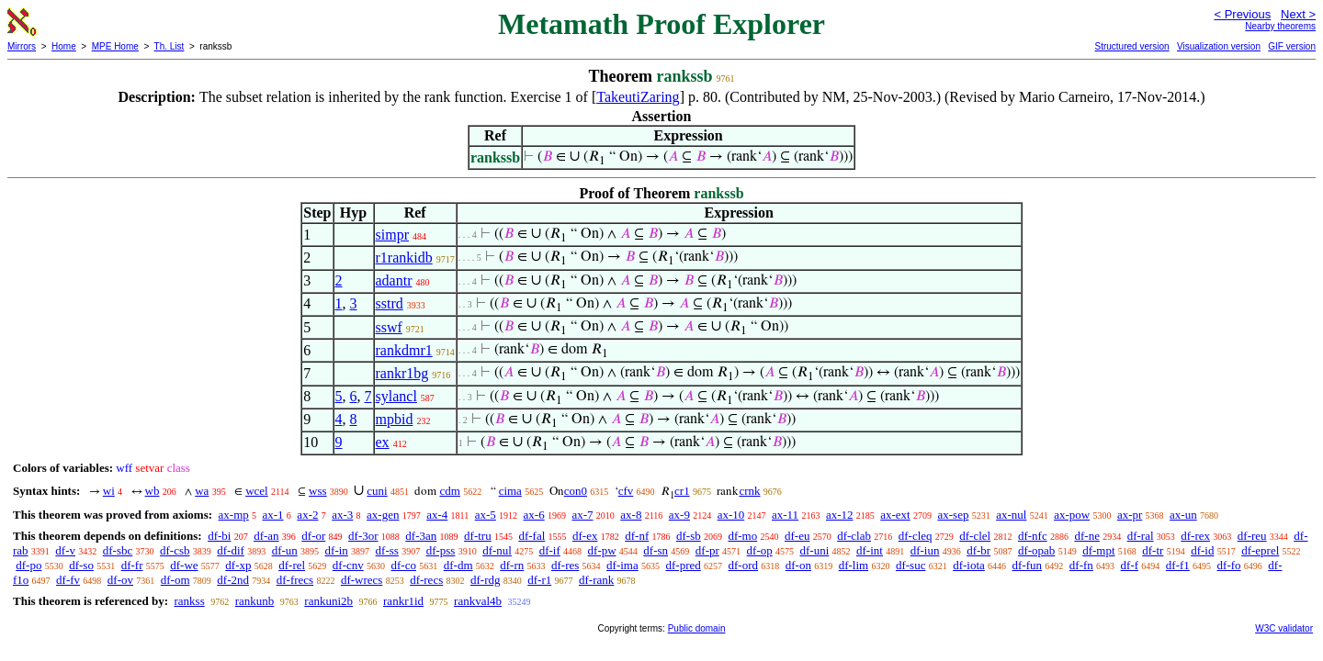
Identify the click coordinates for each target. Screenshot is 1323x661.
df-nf (637, 536)
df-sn (655, 550)
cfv (626, 491)
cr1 (682, 491)
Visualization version (1219, 46)
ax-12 (840, 514)
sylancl (396, 396)
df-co (403, 565)
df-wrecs (361, 580)
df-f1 (1178, 565)
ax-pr (1129, 514)
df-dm (458, 565)
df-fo (1229, 565)
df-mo (742, 536)
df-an (266, 536)
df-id (1202, 550)
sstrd (389, 303)
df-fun (1027, 565)
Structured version (1131, 46)
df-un (285, 550)
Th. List (169, 46)
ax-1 (273, 514)
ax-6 (534, 514)
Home (63, 46)
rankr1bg (402, 373)
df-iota (969, 565)
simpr (392, 234)
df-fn (1081, 565)
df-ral (1140, 536)
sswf (389, 327)
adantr (394, 280)
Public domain (697, 628)
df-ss (387, 550)
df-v (65, 550)
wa (202, 491)
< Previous (1242, 14)
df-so (81, 565)
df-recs (426, 580)
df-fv (68, 580)
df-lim (854, 565)
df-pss (441, 550)
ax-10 (731, 514)
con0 (575, 491)
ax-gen (383, 514)
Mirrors (21, 46)
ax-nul (1011, 514)
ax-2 (307, 514)
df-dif (230, 550)
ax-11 (785, 514)
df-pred (682, 565)
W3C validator (1284, 628)
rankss (189, 601)
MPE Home (115, 46)
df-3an (420, 536)
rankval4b (478, 601)
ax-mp (234, 514)
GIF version (1292, 46)
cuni (377, 491)
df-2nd (233, 580)
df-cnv (348, 565)
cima (510, 491)
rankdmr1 (404, 350)
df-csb (175, 550)
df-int (869, 550)
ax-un (1183, 514)
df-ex (584, 536)
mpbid (394, 419)
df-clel (974, 536)
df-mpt (1098, 550)
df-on (798, 565)
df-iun (925, 550)
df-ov (120, 580)
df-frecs (295, 580)
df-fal (531, 536)
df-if (549, 550)
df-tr (1152, 550)
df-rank (596, 580)
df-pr (707, 550)
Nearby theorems (1280, 26)
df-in (336, 550)
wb (152, 491)
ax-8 (630, 514)
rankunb (255, 601)
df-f (1130, 565)
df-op (760, 550)
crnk (749, 491)
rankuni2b (328, 601)
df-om (175, 580)
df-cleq (916, 536)
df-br (978, 550)
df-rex (1195, 536)
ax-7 (582, 514)
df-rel (291, 565)
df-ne (1086, 536)
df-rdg (485, 580)
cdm (449, 491)
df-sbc (118, 550)
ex (383, 442)
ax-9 (679, 514)
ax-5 (485, 514)
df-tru (478, 536)
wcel (256, 491)
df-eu (797, 536)
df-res (565, 565)
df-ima (622, 565)
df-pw (602, 550)
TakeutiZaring (637, 97)
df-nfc (1032, 536)
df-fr (132, 565)
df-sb (688, 536)
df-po (28, 565)
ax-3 (342, 514)
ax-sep (952, 514)
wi (109, 491)
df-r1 (539, 580)
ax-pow (1072, 514)
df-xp (238, 565)
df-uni (814, 550)
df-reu (1252, 536)
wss (318, 491)
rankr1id (403, 601)
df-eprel (1260, 550)
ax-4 (436, 514)
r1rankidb (404, 257)
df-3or (363, 536)
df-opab (1036, 550)
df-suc (911, 565)
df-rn (512, 565)
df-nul (497, 550)
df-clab (854, 536)
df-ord (744, 565)
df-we (184, 565)
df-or (313, 536)
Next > (1298, 14)
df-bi (219, 536)
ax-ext (895, 514)
